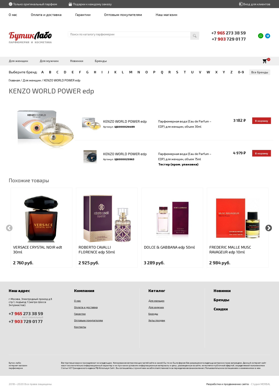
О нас (13, 14)
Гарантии (82, 14)
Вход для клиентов (256, 4)
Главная (14, 80)
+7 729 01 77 (229, 38)
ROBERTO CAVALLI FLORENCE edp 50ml (96, 249)
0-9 (241, 72)
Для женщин (18, 61)
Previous (9, 227)
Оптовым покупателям (123, 14)
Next (269, 227)
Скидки (221, 308)
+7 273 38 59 (228, 32)
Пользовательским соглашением (221, 368)
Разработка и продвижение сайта (227, 383)
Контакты (80, 326)
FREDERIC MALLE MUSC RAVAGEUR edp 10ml (230, 249)
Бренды (101, 61)
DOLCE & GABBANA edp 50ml (169, 247)
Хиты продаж (156, 320)
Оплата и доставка (46, 14)
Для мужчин (49, 61)
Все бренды (259, 72)
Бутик (30, 35)
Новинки (76, 61)
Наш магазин (166, 14)
